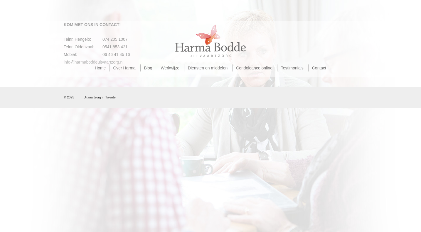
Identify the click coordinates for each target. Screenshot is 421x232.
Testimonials (292, 68)
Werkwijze (170, 68)
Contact (319, 68)
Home (100, 68)
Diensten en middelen (208, 68)
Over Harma (124, 68)
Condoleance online (254, 68)
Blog (148, 68)
